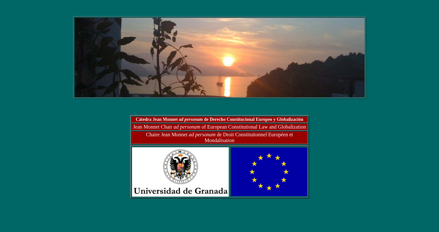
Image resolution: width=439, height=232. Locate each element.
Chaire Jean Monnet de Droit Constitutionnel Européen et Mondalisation (219, 137)
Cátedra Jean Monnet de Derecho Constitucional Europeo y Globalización (219, 119)
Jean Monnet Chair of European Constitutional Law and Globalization (219, 127)
